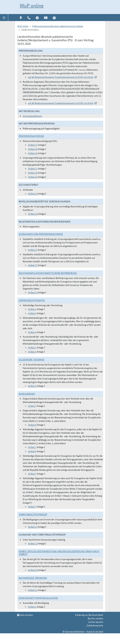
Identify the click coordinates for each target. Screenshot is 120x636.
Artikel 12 (33, 590)
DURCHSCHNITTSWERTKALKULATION (38, 597)
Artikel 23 (33, 193)
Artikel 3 (32, 313)
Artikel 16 (33, 570)
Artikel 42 (33, 153)
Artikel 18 (33, 172)
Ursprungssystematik (32, 300)
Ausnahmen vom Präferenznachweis (41, 234)
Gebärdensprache (95, 625)
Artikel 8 (32, 424)
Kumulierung (27, 393)
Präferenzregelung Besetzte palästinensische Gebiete (57, 26)
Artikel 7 (32, 405)
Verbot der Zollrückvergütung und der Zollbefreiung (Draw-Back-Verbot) (59, 553)
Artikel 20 (33, 149)
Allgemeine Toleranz (31, 359)
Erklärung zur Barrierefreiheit (89, 614)
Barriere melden (95, 618)
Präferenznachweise (31, 136)
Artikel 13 (33, 526)
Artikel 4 (32, 351)
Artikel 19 (33, 213)
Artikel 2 (32, 309)
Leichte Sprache (95, 621)
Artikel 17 (33, 144)
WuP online (32, 5)
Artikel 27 (33, 249)
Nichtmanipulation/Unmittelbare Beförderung (48, 273)
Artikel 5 (32, 385)
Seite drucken (25, 614)
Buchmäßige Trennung (33, 577)
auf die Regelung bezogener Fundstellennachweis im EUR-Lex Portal (60, 77)
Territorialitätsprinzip (33, 514)
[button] (4, 17)
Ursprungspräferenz (32, 116)
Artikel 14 (33, 292)
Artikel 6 (32, 332)
